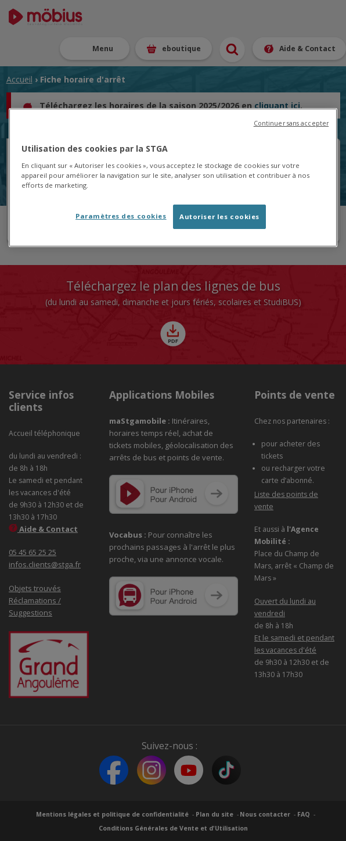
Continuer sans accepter (291, 123)
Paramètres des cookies (121, 216)
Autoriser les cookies (219, 216)
